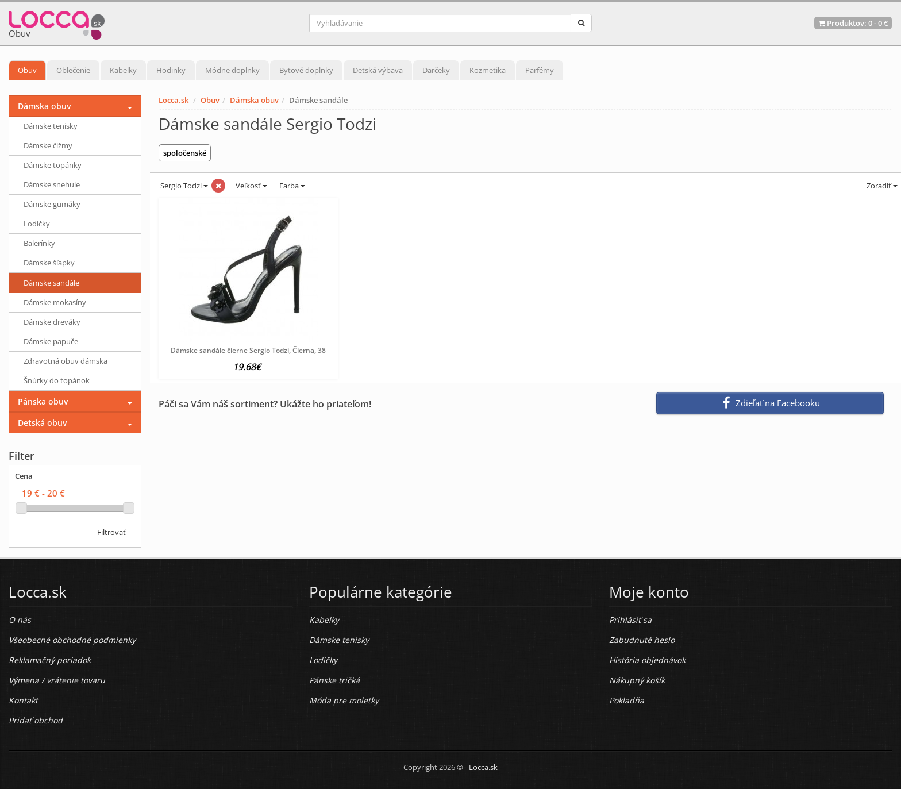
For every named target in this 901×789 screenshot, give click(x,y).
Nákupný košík (637, 680)
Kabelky (123, 70)
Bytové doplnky (306, 70)
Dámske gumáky (52, 204)
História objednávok (647, 660)
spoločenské (184, 153)
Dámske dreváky (52, 322)
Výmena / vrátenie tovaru (57, 680)
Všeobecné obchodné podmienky (72, 639)
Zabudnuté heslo (642, 639)
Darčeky (436, 70)
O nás (20, 619)
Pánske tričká (334, 680)
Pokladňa (626, 700)
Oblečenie (73, 70)
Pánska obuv (43, 401)
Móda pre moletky (344, 700)
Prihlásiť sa (630, 619)
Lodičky (37, 223)
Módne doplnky (232, 70)
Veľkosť (250, 185)
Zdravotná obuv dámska (65, 361)
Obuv (27, 70)
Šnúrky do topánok (57, 380)
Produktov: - (853, 23)
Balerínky (39, 243)
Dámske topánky (53, 165)
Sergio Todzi (183, 185)
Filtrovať (111, 532)
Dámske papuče (51, 341)
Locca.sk (173, 100)
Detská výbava (378, 70)
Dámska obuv (254, 100)
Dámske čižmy (48, 145)
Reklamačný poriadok (50, 660)
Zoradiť (881, 185)
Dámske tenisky (51, 126)
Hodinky (171, 70)
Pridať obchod (36, 720)
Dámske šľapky (49, 262)
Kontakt (23, 700)
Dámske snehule (52, 184)
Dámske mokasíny (55, 302)
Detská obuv (42, 422)
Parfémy (539, 70)
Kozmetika (487, 70)
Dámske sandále (51, 283)
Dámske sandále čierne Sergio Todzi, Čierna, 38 (248, 350)
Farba (292, 185)
